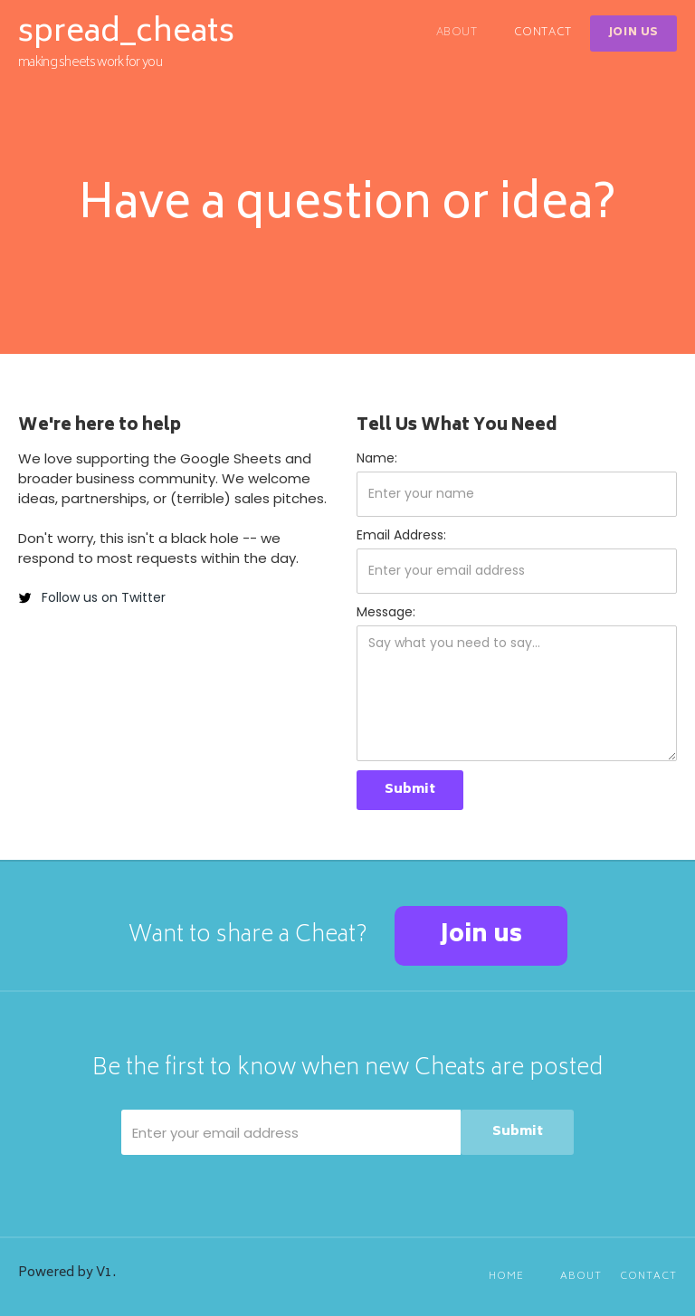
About (457, 33)
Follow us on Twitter (104, 597)
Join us (481, 936)
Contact (543, 33)
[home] (126, 43)
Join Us (633, 33)
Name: (377, 458)
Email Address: (401, 535)
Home (506, 1276)
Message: (386, 612)
